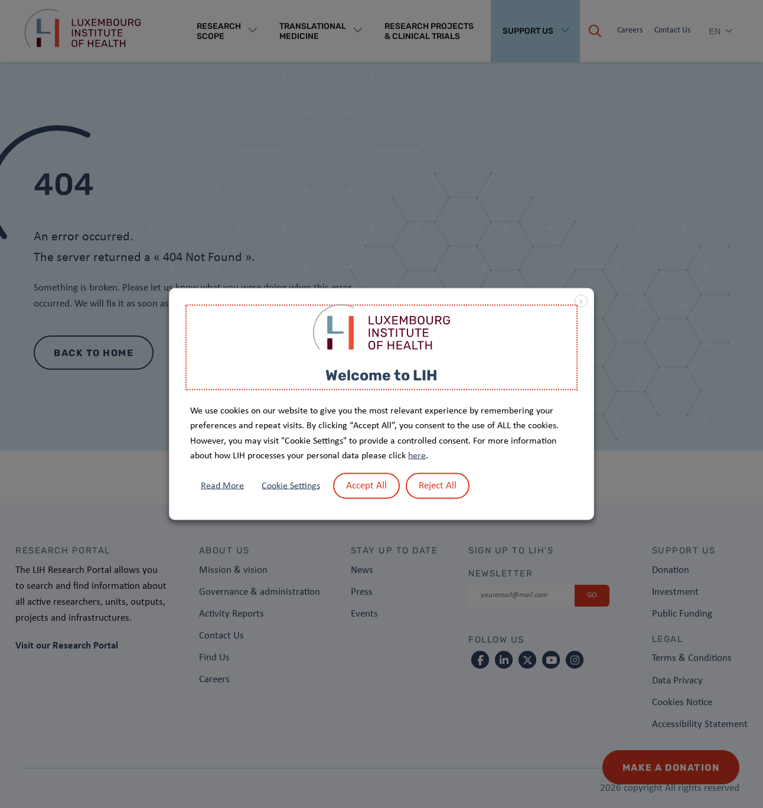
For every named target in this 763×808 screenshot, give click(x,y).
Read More (222, 485)
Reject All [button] (438, 485)
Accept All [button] (366, 485)
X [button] (581, 301)
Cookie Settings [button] (291, 485)
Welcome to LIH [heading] (381, 375)
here (417, 456)
